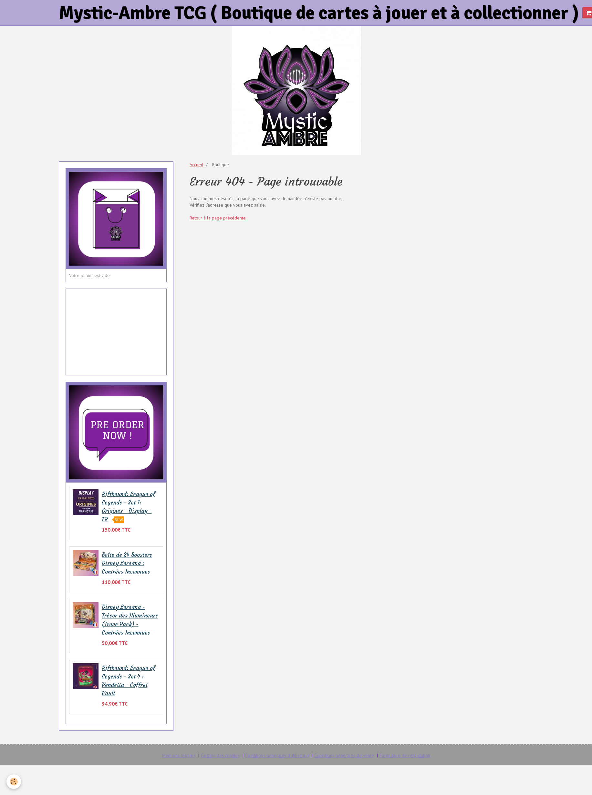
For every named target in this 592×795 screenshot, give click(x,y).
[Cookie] (13, 781)
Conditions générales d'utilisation (277, 755)
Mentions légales (178, 755)
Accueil (196, 165)
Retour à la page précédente (218, 218)
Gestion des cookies (220, 755)
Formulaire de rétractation (404, 755)
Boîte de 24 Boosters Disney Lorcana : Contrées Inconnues (127, 563)
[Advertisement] (116, 328)
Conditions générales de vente (344, 755)
